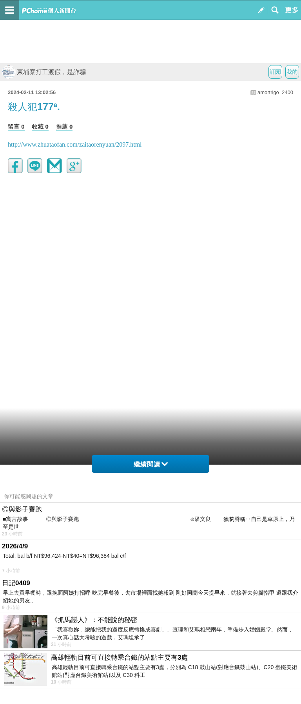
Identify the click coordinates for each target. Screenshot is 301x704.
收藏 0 (40, 126)
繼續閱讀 (151, 464)
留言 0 (16, 126)
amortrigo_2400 (275, 92)
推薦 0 (64, 126)
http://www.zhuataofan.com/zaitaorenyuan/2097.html (75, 144)
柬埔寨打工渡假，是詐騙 (44, 72)
